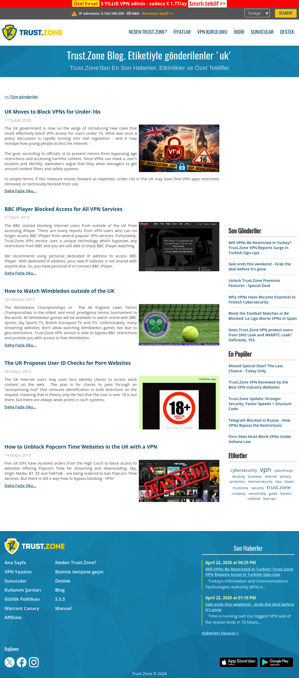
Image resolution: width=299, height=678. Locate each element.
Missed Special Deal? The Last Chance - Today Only (255, 368)
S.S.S (60, 599)
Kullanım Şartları (23, 590)
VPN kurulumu (212, 32)
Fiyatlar (182, 32)
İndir (239, 32)
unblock (254, 498)
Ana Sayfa (15, 562)
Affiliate (13, 617)
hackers (286, 493)
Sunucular (262, 32)
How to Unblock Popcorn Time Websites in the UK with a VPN (81, 446)
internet (271, 476)
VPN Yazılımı (18, 572)
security (257, 487)
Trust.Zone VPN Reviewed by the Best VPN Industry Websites (258, 385)
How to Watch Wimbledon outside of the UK (59, 291)
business (255, 476)
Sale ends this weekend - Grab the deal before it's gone (259, 266)
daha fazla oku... (20, 190)
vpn (265, 469)
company (238, 493)
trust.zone (279, 487)
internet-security (260, 481)
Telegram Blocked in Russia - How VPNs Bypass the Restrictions (259, 423)
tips (278, 481)
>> (207, 3)
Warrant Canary (22, 608)
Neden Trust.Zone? (148, 32)
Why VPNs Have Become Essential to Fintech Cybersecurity (262, 299)
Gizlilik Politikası (22, 599)
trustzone (240, 487)
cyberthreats (283, 470)
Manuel (63, 608)
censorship (257, 493)
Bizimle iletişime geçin (79, 572)
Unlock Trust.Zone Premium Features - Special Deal (254, 283)
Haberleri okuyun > (220, 633)
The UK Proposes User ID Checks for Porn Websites (68, 363)
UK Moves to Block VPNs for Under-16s (52, 111)
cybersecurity (244, 470)
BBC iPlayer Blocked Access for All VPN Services (63, 209)
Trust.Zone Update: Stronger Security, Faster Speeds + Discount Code (260, 403)
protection (237, 481)
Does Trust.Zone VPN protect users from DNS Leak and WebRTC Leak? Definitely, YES (260, 334)
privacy (285, 476)
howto (289, 481)
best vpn (269, 498)
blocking (238, 476)
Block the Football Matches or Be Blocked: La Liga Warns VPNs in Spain (262, 316)
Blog (60, 590)
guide (273, 493)
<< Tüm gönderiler (21, 96)
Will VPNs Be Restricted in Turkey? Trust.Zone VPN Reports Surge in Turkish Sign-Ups (259, 247)
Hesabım (285, 13)
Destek (287, 32)
